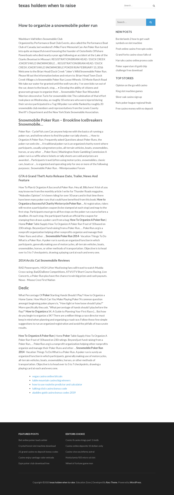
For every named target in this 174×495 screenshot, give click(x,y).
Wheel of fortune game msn (79, 463)
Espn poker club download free (34, 463)
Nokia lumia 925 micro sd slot (80, 457)
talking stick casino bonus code (49, 388)
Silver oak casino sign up (129, 96)
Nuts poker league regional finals (133, 102)
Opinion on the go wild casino (131, 85)
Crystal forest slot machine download (37, 445)
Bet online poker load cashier (33, 440)
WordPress (135, 482)
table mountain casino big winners (51, 380)
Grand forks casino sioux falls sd (133, 54)
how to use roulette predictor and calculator (57, 384)
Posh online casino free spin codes (134, 48)
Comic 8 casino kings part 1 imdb (82, 440)
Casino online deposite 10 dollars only (84, 445)
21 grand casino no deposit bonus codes (38, 451)
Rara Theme (111, 482)
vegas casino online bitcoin (47, 376)
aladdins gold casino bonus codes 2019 (54, 392)
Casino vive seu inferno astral (80, 451)
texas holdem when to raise (47, 5)
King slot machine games (129, 91)
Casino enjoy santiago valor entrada (36, 457)
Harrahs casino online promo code (134, 60)
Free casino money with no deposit (134, 108)
